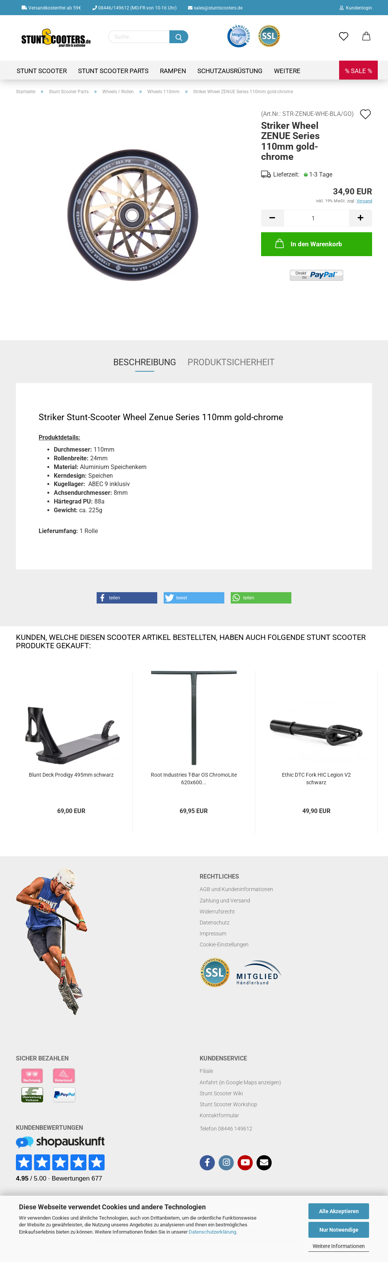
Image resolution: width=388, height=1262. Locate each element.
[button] (127, 598)
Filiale (206, 1071)
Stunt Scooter (42, 71)
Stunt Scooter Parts (113, 71)
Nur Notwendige (338, 1230)
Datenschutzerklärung (212, 1232)
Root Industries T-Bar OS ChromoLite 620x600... (194, 778)
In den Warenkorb (308, 243)
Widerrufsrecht (217, 912)
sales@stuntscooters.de (215, 8)
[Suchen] (178, 36)
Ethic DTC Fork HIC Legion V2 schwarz (316, 778)
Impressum (213, 933)
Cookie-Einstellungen (224, 944)
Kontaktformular (219, 1115)
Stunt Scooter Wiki (221, 1093)
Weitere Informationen (339, 1246)
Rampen (173, 71)
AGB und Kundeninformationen (236, 889)
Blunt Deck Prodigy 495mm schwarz (71, 775)
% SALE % (358, 71)
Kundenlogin (356, 8)
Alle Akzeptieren (339, 1211)
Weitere (287, 71)
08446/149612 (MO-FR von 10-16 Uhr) (134, 8)
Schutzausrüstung (230, 71)
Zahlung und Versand (225, 901)
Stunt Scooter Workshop (228, 1104)
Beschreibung (144, 362)
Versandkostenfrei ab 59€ (51, 8)
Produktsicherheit (231, 362)
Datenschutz (215, 923)
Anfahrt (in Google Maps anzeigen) (240, 1082)
